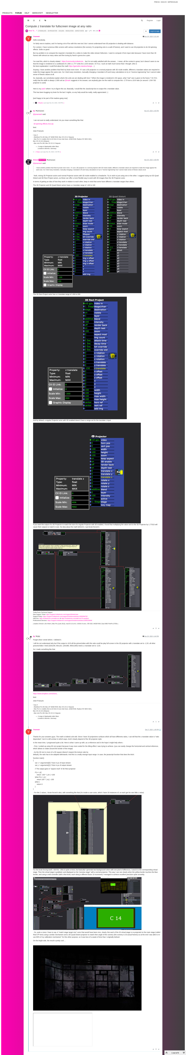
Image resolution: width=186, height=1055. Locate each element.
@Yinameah (40, 111)
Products (7, 13)
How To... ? (33, 31)
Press (157, 2)
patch (44, 89)
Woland (35, 160)
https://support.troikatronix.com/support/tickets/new (62, 614)
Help (27, 13)
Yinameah (36, 36)
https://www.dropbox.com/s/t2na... (45, 694)
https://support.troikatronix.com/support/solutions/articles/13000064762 (65, 616)
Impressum (173, 2)
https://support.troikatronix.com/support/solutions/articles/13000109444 (69, 620)
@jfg (38, 636)
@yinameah (37, 114)
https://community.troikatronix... (73, 61)
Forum (18, 13)
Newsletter (52, 13)
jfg (34, 111)
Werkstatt (37, 13)
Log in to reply (154, 31)
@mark (67, 80)
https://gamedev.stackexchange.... (81, 66)
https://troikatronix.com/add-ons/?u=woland (74, 618)
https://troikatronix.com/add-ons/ (49, 618)
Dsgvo (164, 2)
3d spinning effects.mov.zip (43, 124)
